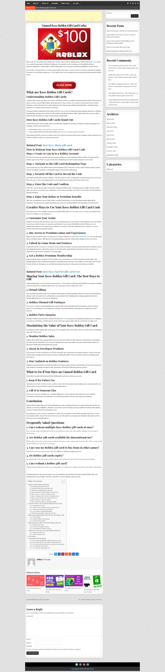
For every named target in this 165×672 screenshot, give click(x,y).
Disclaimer (55, 3)
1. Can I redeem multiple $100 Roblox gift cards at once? (46, 540)
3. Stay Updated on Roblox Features (41, 528)
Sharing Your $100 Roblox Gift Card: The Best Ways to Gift (46, 515)
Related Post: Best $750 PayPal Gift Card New (44, 513)
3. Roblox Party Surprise (38, 521)
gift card (93, 62)
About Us (35, 3)
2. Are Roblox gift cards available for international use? (46, 542)
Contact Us (45, 3)
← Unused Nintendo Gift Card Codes (37, 599)
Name (29, 639)
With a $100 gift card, (82, 236)
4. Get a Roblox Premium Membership (42, 511)
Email (29, 643)
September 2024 (112, 155)
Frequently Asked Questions (37, 538)
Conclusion (32, 536)
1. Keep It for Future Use (38, 532)
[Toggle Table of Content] (62, 482)
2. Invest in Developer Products (40, 526)
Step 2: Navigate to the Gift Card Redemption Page (45, 496)
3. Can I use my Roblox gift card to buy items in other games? (48, 544)
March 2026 (111, 123)
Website (29, 646)
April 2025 (110, 135)
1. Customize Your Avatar (38, 505)
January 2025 (111, 143)
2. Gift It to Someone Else (38, 534)
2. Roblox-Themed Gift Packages (40, 519)
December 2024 (112, 147)
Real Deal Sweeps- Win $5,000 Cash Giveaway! (122, 31)
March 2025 (111, 139)
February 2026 (112, 127)
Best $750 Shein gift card (57, 145)
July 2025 (110, 131)
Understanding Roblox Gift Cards (40, 486)
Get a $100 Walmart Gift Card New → (91, 599)
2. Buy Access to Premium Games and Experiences (45, 507)
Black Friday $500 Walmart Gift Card (119, 51)
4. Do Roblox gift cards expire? (40, 546)
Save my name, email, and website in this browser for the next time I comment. (54, 649)
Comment (30, 616)
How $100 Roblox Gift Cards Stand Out (42, 488)
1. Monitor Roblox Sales (38, 525)
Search (109, 13)
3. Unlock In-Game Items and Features (42, 509)
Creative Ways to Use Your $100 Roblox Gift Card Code (45, 503)
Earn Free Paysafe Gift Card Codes (118, 47)
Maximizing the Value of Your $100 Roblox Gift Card (45, 523)
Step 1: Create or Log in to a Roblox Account (43, 494)
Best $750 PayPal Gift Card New (61, 271)
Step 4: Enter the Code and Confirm (41, 500)
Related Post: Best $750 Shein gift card (42, 490)
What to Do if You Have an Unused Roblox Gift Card (44, 530)
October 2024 (111, 151)
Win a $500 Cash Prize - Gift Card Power (122, 93)
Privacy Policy (65, 3)
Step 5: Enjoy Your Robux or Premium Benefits (44, 501)
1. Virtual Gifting (36, 517)
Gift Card (76, 3)
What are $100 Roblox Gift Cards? (39, 484)
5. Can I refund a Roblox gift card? (41, 548)
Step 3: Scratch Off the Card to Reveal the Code (44, 498)
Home (28, 3)
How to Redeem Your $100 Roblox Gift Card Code (45, 492)
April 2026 (110, 119)
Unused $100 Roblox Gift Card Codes (64, 25)
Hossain (46, 559)
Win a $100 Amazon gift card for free (46, 8)
